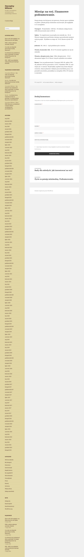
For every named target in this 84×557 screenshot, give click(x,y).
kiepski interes (8, 470)
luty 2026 (7, 126)
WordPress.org (8, 509)
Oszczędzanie (8, 478)
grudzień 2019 (8, 321)
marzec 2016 (8, 439)
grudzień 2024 (8, 163)
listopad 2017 (8, 387)
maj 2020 (7, 308)
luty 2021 (7, 284)
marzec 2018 (8, 376)
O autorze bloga (9, 21)
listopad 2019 (8, 324)
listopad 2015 (8, 450)
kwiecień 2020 (8, 310)
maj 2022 (7, 245)
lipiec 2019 (7, 334)
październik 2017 (9, 389)
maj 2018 (7, 371)
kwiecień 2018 (8, 374)
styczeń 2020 (8, 318)
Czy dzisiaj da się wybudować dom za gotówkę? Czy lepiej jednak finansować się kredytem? (12, 89)
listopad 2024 (8, 166)
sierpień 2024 (8, 174)
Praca (6, 481)
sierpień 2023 (8, 205)
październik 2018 (9, 358)
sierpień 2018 (8, 363)
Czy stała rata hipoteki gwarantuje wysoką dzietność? (10, 48)
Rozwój (7, 483)
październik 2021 (9, 263)
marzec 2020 (8, 313)
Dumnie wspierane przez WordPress (44, 190)
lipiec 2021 (7, 271)
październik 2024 (9, 168)
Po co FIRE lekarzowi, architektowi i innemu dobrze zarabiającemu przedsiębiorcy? (12, 106)
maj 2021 (7, 276)
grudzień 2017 (8, 384)
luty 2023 (7, 221)
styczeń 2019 (8, 350)
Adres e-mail (39, 133)
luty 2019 (7, 347)
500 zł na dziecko (9, 459)
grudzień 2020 (8, 289)
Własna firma (8, 488)
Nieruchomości (8, 475)
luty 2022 (7, 252)
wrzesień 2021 (8, 266)
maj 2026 (7, 118)
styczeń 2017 (8, 413)
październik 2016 (9, 421)
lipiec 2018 (7, 366)
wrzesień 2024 (8, 171)
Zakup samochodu (9, 491)
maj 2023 (7, 213)
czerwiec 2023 (8, 210)
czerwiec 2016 (8, 431)
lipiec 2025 (7, 145)
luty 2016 (7, 442)
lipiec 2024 (7, 176)
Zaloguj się (7, 501)
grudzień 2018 (8, 352)
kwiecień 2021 (8, 279)
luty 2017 (7, 410)
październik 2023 (9, 200)
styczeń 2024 (8, 192)
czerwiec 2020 (8, 305)
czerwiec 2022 (8, 242)
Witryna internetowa (41, 140)
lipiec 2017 (7, 397)
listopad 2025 (8, 134)
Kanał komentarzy (9, 506)
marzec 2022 (8, 250)
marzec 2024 (8, 187)
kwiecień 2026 (8, 121)
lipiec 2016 (7, 429)
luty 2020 (7, 316)
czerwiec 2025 (8, 147)
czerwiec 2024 (8, 179)
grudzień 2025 (8, 131)
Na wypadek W (9, 473)
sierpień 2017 (8, 395)
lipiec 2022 (7, 239)
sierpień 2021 (8, 268)
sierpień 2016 (8, 426)
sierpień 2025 (8, 142)
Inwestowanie (8, 467)
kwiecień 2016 (8, 437)
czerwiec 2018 (8, 368)
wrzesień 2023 (8, 202)
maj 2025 (7, 150)
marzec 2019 (8, 345)
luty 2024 (7, 189)
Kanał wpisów (8, 503)
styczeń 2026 (8, 129)
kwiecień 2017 (8, 405)
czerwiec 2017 (8, 400)
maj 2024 (7, 181)
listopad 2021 (8, 260)
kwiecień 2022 (8, 247)
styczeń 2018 (8, 381)
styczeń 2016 (8, 445)
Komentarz (38, 104)
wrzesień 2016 (8, 424)
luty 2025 (7, 158)
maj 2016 (7, 434)
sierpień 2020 (8, 300)
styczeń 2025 (8, 160)
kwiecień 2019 (8, 342)
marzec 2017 (8, 408)
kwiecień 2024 (8, 184)
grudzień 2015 (8, 447)
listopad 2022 (8, 229)
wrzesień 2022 (8, 234)
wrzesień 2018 (8, 360)
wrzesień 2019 (8, 329)
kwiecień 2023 (8, 216)
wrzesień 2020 (8, 297)
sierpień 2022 (8, 237)
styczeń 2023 (8, 224)
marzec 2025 (8, 155)
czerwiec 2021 (8, 274)
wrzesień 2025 (8, 139)
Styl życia (7, 486)
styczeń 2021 (8, 287)
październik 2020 (9, 295)
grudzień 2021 (8, 258)
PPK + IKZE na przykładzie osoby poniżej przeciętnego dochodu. (12, 61)
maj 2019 (7, 339)
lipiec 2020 (7, 302)
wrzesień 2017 (8, 392)
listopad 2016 (8, 418)
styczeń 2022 (8, 255)
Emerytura (7, 465)
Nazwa (37, 126)
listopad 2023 (8, 197)
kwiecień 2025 (8, 152)
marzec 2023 (8, 218)
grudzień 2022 (8, 226)
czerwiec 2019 (8, 337)
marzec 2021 (8, 281)
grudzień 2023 (8, 195)
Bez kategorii (8, 462)
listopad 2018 (8, 355)
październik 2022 (9, 231)
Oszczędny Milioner (9, 7)
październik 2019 (9, 326)
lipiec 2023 (7, 208)
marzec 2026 (8, 124)
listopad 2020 (8, 292)
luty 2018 (7, 379)
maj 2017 (7, 402)
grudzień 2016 (8, 416)
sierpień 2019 (8, 331)
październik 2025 (9, 137)
